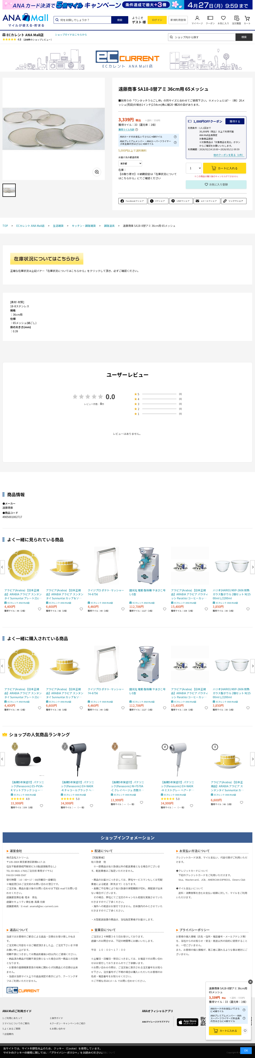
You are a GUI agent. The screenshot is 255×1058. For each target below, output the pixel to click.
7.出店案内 (7, 1033)
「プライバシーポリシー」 (64, 1052)
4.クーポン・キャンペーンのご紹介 (68, 1023)
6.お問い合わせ (57, 1028)
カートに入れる (228, 1030)
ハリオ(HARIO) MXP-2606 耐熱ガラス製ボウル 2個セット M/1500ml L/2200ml (232, 594)
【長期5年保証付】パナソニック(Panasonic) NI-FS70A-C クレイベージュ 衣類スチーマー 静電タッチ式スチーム (127, 786)
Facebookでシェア (135, 200)
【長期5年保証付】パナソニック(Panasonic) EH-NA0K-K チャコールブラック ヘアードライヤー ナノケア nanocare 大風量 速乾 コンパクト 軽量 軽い (77, 786)
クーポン (210, 23)
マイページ (197, 23)
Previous (2, 567)
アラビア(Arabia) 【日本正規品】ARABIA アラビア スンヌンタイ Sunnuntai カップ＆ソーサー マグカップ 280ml (64, 594)
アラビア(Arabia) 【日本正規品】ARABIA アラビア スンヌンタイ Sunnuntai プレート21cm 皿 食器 (23, 594)
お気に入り (223, 23)
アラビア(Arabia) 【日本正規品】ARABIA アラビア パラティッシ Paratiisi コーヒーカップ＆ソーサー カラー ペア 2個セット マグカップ (190, 594)
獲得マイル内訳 (126, 129)
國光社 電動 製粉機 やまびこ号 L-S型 (147, 592)
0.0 (110, 396)
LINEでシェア (183, 200)
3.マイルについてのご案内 (15, 1023)
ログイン (157, 20)
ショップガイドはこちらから (71, 34)
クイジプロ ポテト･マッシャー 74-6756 (106, 592)
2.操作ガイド (56, 1018)
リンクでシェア (235, 200)
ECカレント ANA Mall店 (25, 34)
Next (252, 567)
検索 (119, 20)
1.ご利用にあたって (12, 1018)
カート (247, 23)
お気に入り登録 (218, 184)
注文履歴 (236, 23)
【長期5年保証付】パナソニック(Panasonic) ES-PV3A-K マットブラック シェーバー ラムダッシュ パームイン (27, 786)
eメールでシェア (209, 200)
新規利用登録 (178, 20)
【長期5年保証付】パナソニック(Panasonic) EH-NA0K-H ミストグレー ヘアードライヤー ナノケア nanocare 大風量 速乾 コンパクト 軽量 (177, 786)
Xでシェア (160, 200)
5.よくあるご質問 (11, 1028)
